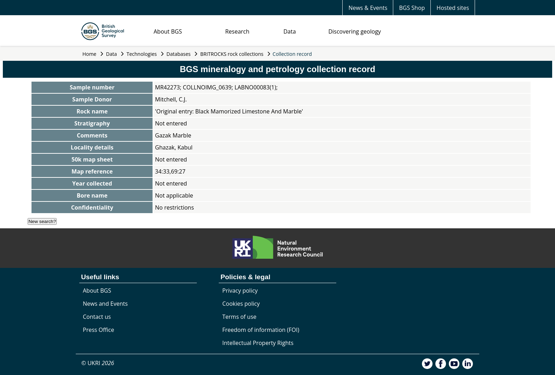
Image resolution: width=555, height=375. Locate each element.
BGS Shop (412, 8)
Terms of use (239, 317)
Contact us (97, 317)
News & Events (367, 8)
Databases (178, 54)
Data (290, 31)
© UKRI (97, 363)
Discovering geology (354, 31)
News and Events (105, 303)
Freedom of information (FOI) (260, 330)
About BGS (168, 31)
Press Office (98, 330)
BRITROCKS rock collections (231, 54)
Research (237, 31)
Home (89, 54)
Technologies (142, 54)
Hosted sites (452, 8)
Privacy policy (240, 290)
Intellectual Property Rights (257, 343)
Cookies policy (241, 303)
